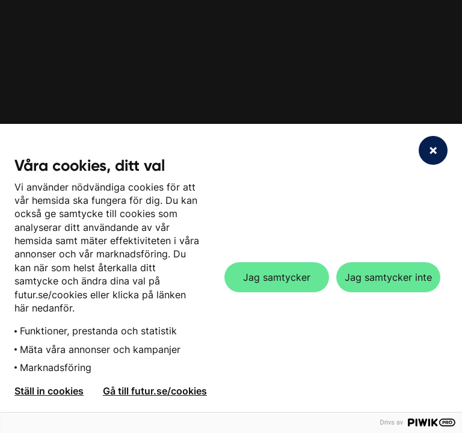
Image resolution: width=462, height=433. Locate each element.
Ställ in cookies (49, 391)
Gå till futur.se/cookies (155, 391)
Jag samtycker (276, 277)
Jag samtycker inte (388, 277)
